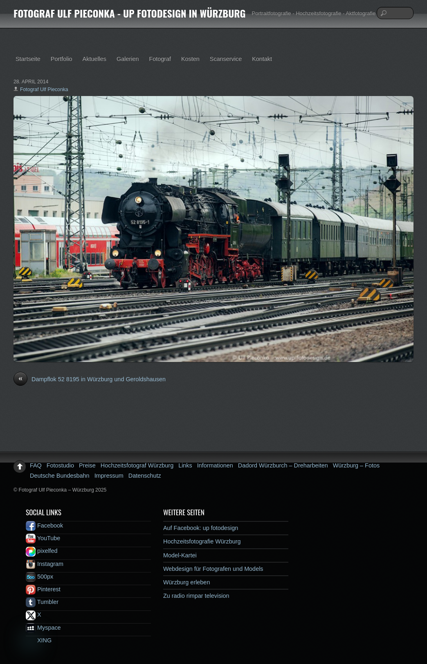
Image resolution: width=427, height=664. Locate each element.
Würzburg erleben (186, 582)
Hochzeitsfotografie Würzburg (202, 541)
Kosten (190, 59)
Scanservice (226, 59)
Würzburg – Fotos (356, 465)
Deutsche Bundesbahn (60, 475)
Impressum (109, 475)
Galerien (128, 59)
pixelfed (42, 551)
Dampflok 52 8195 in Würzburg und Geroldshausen (89, 379)
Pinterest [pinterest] (43, 589)
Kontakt (262, 59)
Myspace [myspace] (43, 627)
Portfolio (61, 59)
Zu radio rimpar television (196, 595)
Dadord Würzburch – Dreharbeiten (283, 465)
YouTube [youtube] (43, 538)
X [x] (33, 614)
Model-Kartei (180, 555)
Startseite (28, 59)
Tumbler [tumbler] (42, 602)
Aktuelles (94, 59)
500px (39, 576)
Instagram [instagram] (44, 564)
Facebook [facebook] (44, 525)
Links (185, 465)
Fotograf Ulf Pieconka (44, 89)
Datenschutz (144, 475)
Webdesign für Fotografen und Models (213, 569)
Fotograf (160, 59)
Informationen (215, 465)
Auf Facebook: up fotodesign (200, 528)
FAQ (36, 465)
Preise (87, 465)
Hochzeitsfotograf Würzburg (137, 465)
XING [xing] (39, 640)
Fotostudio (60, 465)
